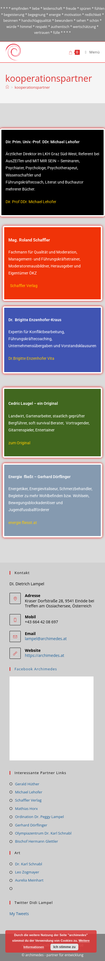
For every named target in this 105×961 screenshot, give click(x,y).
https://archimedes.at (44, 655)
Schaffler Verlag (24, 285)
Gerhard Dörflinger (31, 825)
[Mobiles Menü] (90, 52)
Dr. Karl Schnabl (28, 863)
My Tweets (19, 913)
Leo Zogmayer (27, 872)
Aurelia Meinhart (29, 880)
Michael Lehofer (28, 792)
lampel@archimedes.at (46, 638)
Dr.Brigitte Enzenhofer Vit (30, 358)
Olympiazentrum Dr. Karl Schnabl (43, 833)
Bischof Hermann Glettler (36, 841)
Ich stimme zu (64, 947)
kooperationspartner (32, 87)
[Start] (7, 87)
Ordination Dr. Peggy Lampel (39, 816)
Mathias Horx (26, 808)
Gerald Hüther (27, 783)
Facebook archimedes (36, 668)
